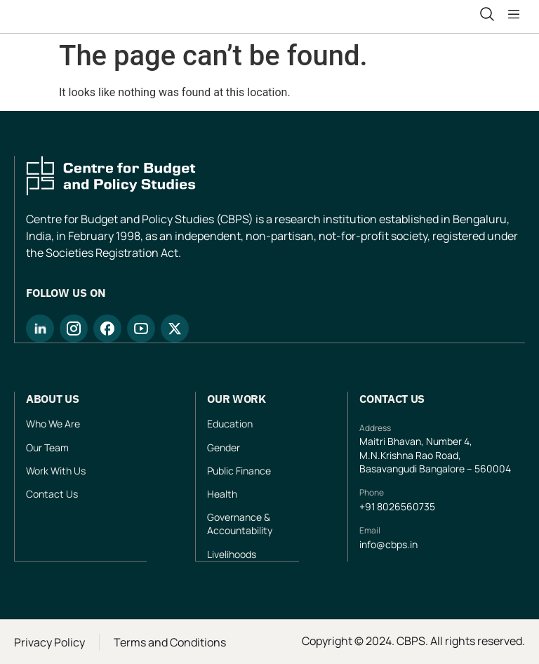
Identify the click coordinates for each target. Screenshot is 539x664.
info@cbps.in (388, 544)
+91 (368, 506)
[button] (516, 14)
